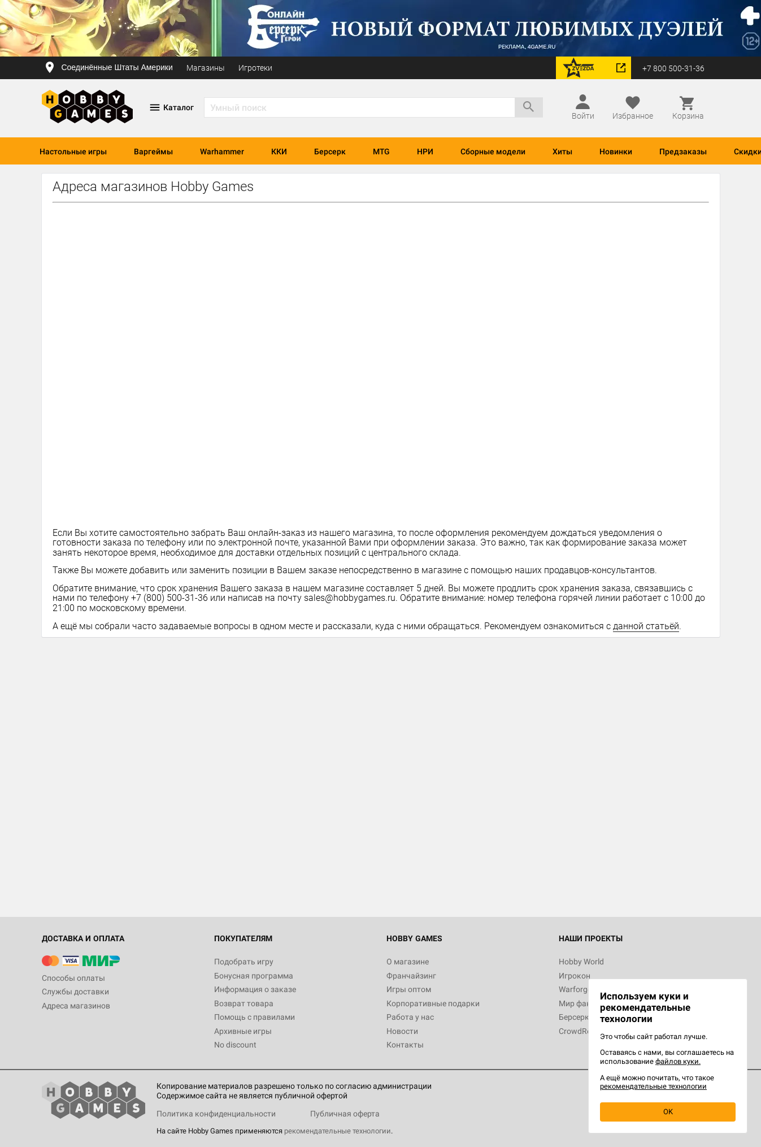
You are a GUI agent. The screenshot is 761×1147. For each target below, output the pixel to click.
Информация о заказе (255, 989)
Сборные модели (492, 151)
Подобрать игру (243, 961)
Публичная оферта (345, 1113)
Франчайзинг (411, 975)
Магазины (205, 67)
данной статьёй (646, 626)
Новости (402, 1031)
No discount (235, 1044)
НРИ (425, 151)
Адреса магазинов (76, 1005)
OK (668, 1111)
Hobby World (581, 961)
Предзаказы (683, 151)
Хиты (562, 151)
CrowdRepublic (585, 1031)
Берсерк (330, 151)
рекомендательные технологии (337, 1131)
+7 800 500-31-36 (673, 68)
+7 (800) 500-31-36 (169, 597)
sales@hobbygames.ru (349, 597)
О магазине (407, 961)
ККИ (279, 151)
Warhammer (222, 151)
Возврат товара (243, 1003)
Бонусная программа (253, 975)
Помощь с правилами (254, 1017)
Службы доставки (75, 991)
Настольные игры (73, 151)
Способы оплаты (73, 977)
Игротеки (255, 67)
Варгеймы (153, 151)
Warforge (575, 989)
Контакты (405, 1044)
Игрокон (574, 975)
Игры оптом (408, 989)
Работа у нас (410, 1017)
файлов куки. (678, 1061)
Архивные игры (243, 1031)
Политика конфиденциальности (216, 1113)
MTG (381, 151)
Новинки (615, 151)
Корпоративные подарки (433, 1003)
